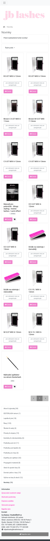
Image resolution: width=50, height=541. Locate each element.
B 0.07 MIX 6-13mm (37, 76)
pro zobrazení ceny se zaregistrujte (12, 84)
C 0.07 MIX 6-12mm (12, 161)
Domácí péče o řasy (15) (12, 473)
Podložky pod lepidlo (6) (12, 448)
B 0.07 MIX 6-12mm (12, 76)
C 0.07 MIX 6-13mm (37, 161)
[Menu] (4, 3)
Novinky (10, 27)
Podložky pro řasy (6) (11, 453)
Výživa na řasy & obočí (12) (13, 477)
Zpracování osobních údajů (11, 493)
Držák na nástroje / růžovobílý (12, 290)
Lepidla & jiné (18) (10, 418)
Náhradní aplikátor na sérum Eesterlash (12, 376)
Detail (8, 91)
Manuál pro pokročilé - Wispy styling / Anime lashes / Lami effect (12, 207)
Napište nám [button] (24, 534)
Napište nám (6, 509)
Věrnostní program (8, 505)
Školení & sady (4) (10, 428)
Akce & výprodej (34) (11, 408)
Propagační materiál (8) (12, 463)
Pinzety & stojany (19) (11, 433)
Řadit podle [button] (9, 48)
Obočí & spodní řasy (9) (12, 468)
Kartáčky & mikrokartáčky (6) (14, 438)
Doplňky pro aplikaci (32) (12, 458)
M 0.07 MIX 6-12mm (12, 332)
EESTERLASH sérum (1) (12, 413)
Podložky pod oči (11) (11, 443)
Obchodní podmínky (8, 497)
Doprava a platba (7, 501)
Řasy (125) (7, 423)
